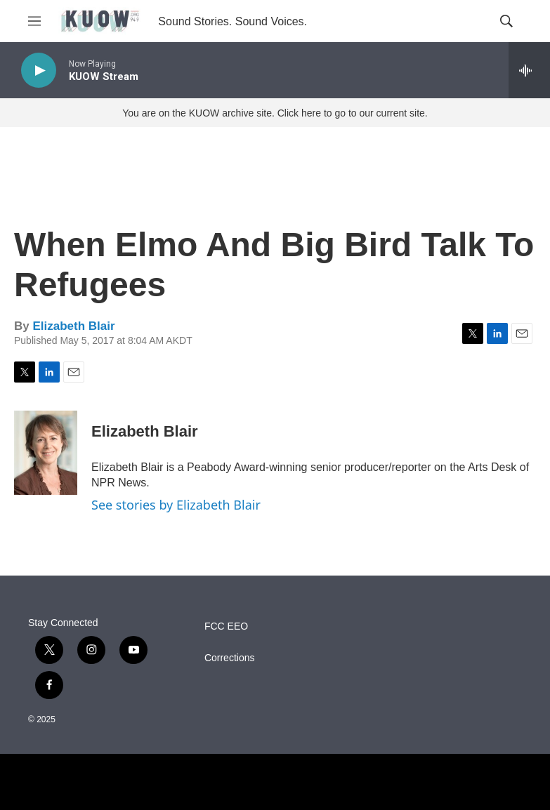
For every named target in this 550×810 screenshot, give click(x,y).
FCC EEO (226, 626)
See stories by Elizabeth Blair (176, 504)
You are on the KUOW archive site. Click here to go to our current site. (274, 113)
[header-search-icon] (506, 21)
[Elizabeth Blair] (45, 453)
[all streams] (529, 70)
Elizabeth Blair (73, 326)
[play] (38, 70)
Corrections (229, 658)
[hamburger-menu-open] (34, 21)
